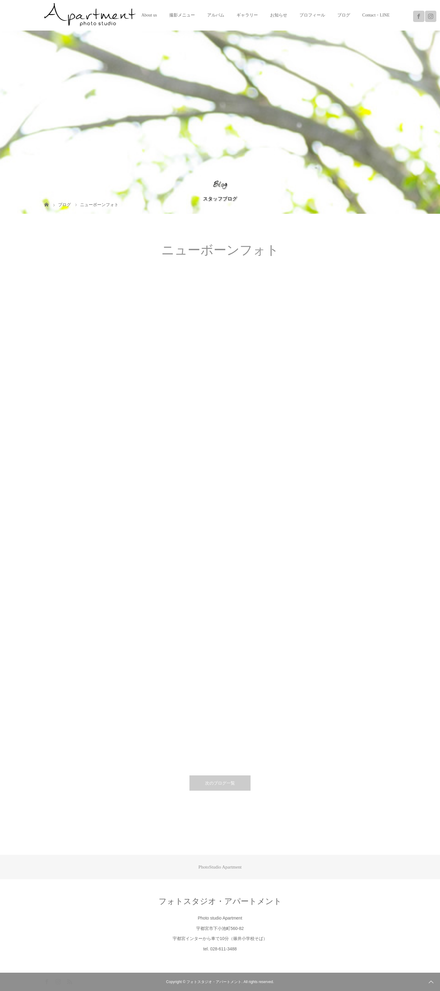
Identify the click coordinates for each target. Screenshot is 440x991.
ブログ (343, 15)
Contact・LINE (376, 15)
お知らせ (278, 15)
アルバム (215, 15)
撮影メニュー (182, 15)
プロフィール (312, 15)
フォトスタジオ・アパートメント (220, 901)
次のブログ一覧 (220, 783)
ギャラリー (247, 15)
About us (149, 15)
